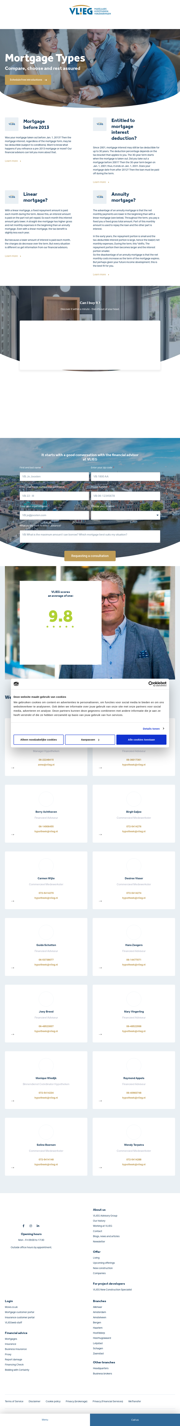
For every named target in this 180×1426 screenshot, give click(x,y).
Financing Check (14, 1365)
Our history (99, 1221)
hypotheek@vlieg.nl (134, 765)
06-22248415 (46, 760)
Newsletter (99, 1241)
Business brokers (102, 1373)
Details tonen (151, 728)
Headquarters (100, 1368)
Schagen (98, 1348)
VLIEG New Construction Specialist (112, 1290)
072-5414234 (46, 1093)
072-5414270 (46, 893)
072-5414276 (133, 826)
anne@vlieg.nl (46, 765)
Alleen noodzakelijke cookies (38, 739)
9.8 (60, 616)
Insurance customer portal (19, 1317)
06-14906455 (46, 826)
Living (96, 1258)
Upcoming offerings (104, 1263)
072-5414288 (133, 1159)
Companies (99, 1273)
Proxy (8, 1354)
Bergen (97, 1322)
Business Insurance (16, 1349)
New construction (103, 1268)
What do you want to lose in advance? (40, 526)
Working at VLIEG (102, 1226)
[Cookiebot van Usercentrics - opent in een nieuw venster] (151, 684)
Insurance (10, 1344)
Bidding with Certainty (17, 1370)
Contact (97, 1231)
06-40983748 (133, 1093)
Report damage (13, 1359)
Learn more (11, 161)
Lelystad (97, 1343)
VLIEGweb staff (13, 1322)
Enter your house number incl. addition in (42, 487)
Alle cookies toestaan (141, 739)
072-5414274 (133, 893)
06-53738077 (46, 960)
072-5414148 (46, 1159)
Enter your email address (34, 506)
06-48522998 (133, 1026)
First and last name (30, 467)
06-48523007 (46, 1026)
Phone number (99, 487)
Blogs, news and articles (106, 1236)
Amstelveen (99, 1317)
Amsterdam (99, 1312)
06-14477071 (133, 960)
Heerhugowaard (102, 1338)
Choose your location (103, 506)
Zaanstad (98, 1353)
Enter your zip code (102, 467)
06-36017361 (133, 760)
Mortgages (11, 1339)
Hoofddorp (99, 1333)
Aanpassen (90, 739)
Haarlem (97, 1328)
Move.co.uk (11, 1307)
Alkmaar (97, 1307)
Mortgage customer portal (19, 1312)
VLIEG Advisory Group (105, 1216)
